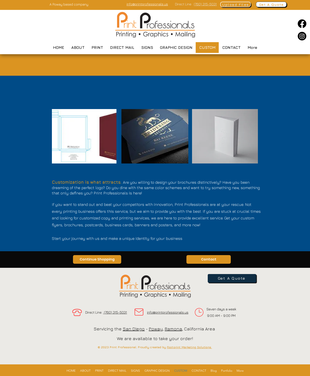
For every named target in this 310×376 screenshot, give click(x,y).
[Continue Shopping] (97, 259)
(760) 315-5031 (205, 4)
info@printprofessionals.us (167, 312)
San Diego (134, 328)
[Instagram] (302, 36)
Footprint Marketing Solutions (189, 347)
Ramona (173, 328)
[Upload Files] (235, 4)
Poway (156, 328)
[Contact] (208, 259)
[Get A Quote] (271, 4)
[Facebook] (302, 23)
